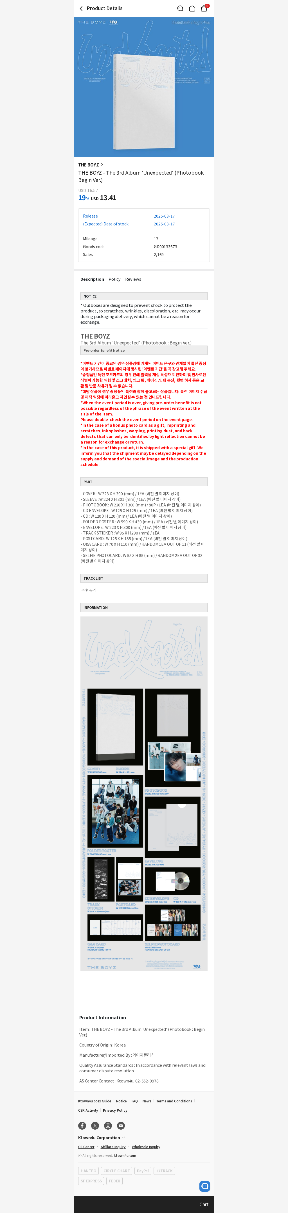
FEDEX (114, 1181)
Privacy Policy (115, 1110)
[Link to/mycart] (204, 8)
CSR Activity (88, 1110)
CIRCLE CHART (117, 1170)
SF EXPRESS (91, 1181)
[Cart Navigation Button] (204, 8)
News (147, 1100)
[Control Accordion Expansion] (144, 1137)
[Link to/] (192, 8)
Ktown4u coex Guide (94, 1100)
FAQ (135, 1100)
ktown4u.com (125, 1155)
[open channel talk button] (204, 1186)
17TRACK (164, 1170)
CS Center (86, 1146)
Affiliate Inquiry (113, 1146)
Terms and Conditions (174, 1100)
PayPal (142, 1170)
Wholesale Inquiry (146, 1146)
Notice (121, 1100)
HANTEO (88, 1170)
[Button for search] (180, 8)
